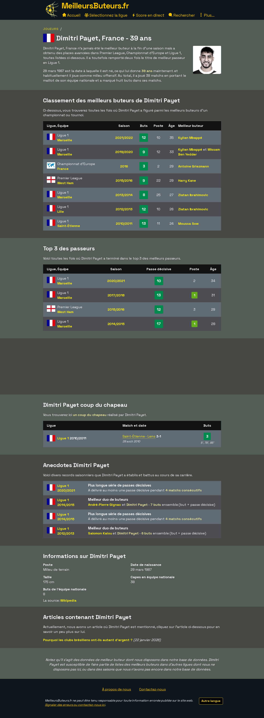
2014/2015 (116, 324)
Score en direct (148, 15)
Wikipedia (68, 600)
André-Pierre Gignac (104, 504)
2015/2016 (124, 180)
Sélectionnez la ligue (106, 15)
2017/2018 (116, 295)
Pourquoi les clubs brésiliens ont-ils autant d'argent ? (88, 640)
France (63, 169)
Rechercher (182, 15)
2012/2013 (124, 209)
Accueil (71, 15)
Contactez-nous (152, 689)
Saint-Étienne (68, 226)
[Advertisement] (132, 366)
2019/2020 (124, 152)
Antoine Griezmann (193, 166)
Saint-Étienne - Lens (139, 436)
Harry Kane (187, 180)
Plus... (207, 15)
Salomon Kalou (100, 533)
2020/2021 (116, 281)
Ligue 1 (71, 438)
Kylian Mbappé (190, 137)
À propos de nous (116, 689)
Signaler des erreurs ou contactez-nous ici (75, 705)
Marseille (64, 140)
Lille (60, 211)
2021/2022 (124, 137)
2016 (124, 166)
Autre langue (211, 701)
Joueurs (51, 29)
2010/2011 (124, 223)
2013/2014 (123, 195)
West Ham (65, 183)
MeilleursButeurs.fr (95, 6)
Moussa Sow (188, 223)
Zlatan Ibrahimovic (193, 195)
